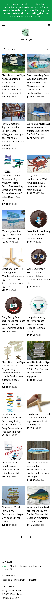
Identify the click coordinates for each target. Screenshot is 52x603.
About (13, 566)
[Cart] (48, 25)
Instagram (20, 579)
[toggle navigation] (3, 24)
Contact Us (7, 569)
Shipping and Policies (30, 566)
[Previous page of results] (21, 537)
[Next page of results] (31, 537)
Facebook (7, 579)
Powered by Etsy (10, 597)
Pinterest (32, 579)
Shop (5, 566)
